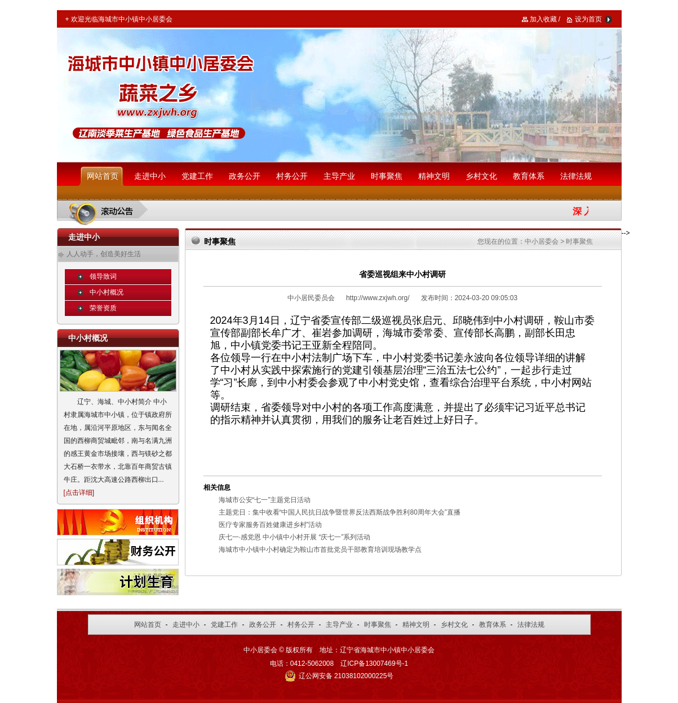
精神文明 (434, 176)
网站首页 (102, 176)
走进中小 (150, 176)
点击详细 (78, 493)
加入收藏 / (545, 19)
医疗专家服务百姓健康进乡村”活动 (270, 525)
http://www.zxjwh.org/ (378, 298)
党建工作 (197, 176)
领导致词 (103, 276)
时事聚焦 (386, 176)
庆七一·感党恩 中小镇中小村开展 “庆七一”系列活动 (295, 537)
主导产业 (339, 176)
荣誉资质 (103, 308)
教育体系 (528, 176)
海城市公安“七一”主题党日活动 (265, 500)
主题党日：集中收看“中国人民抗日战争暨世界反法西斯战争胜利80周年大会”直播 (339, 512)
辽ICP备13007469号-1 (374, 663)
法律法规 (576, 176)
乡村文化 (481, 176)
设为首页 (588, 19)
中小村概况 (106, 292)
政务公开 (244, 176)
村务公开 (292, 176)
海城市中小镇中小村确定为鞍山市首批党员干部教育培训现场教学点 (320, 549)
